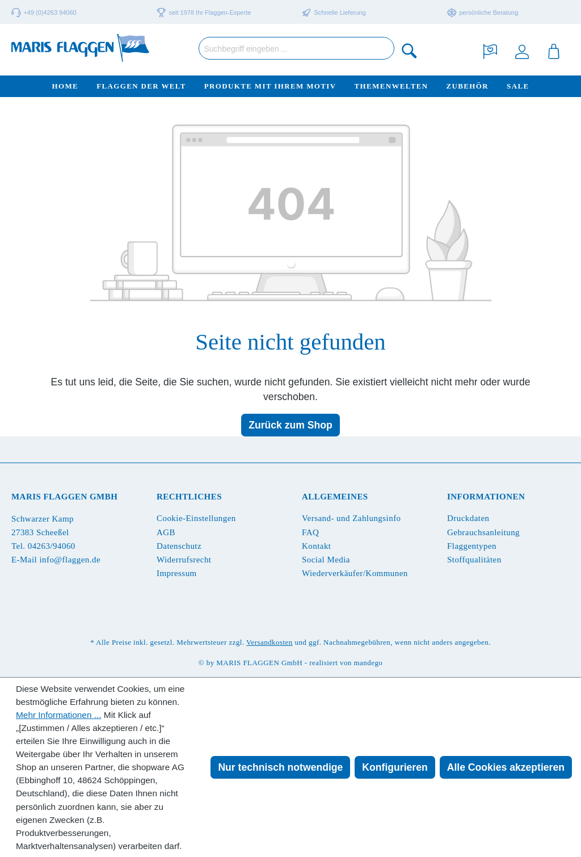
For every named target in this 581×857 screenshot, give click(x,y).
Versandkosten (269, 642)
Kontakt (316, 546)
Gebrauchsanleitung (483, 532)
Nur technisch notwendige (280, 767)
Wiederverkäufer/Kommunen (355, 573)
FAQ (310, 532)
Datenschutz (179, 546)
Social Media (326, 559)
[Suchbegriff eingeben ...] (296, 48)
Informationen (486, 496)
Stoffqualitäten (474, 559)
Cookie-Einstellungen (196, 518)
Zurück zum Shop (290, 425)
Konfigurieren (394, 767)
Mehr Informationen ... (59, 715)
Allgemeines (335, 496)
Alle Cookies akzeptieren (506, 767)
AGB (166, 532)
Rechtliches (189, 496)
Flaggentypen (471, 546)
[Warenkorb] (554, 50)
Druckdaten (468, 518)
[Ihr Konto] (522, 50)
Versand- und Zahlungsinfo (351, 518)
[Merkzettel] (490, 50)
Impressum (177, 573)
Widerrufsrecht (184, 559)
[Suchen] (410, 50)
